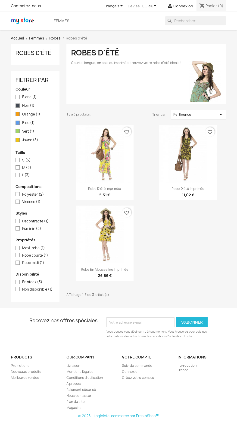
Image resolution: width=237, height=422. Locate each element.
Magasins (73, 407)
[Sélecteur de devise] (150, 6)
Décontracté (35, 221)
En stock (32, 282)
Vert (28, 131)
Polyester (33, 194)
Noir (28, 105)
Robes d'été (33, 53)
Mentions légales (80, 371)
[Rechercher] (195, 20)
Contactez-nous (26, 5)
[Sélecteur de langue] (114, 6)
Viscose (31, 202)
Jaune (30, 140)
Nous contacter (78, 395)
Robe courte (35, 255)
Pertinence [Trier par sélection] (198, 114)
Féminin (31, 228)
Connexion (131, 371)
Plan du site (75, 401)
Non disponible (37, 289)
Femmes (61, 20)
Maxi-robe (33, 248)
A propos (73, 383)
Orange (31, 114)
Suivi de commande (137, 365)
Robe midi (33, 263)
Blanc (29, 97)
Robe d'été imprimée (104, 188)
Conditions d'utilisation (84, 377)
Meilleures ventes (25, 377)
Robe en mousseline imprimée (104, 269)
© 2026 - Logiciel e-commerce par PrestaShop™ (118, 415)
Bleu (28, 123)
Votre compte (137, 357)
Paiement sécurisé (81, 389)
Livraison (73, 365)
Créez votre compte (138, 377)
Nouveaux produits (26, 371)
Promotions (20, 365)
